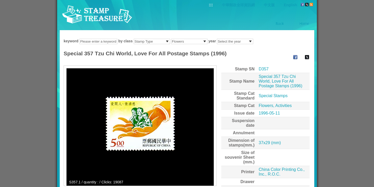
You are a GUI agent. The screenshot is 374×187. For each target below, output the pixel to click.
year (212, 41)
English (290, 5)
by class (125, 41)
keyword (71, 41)
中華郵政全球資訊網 (238, 5)
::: (211, 5)
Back (280, 24)
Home (304, 24)
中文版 (269, 5)
